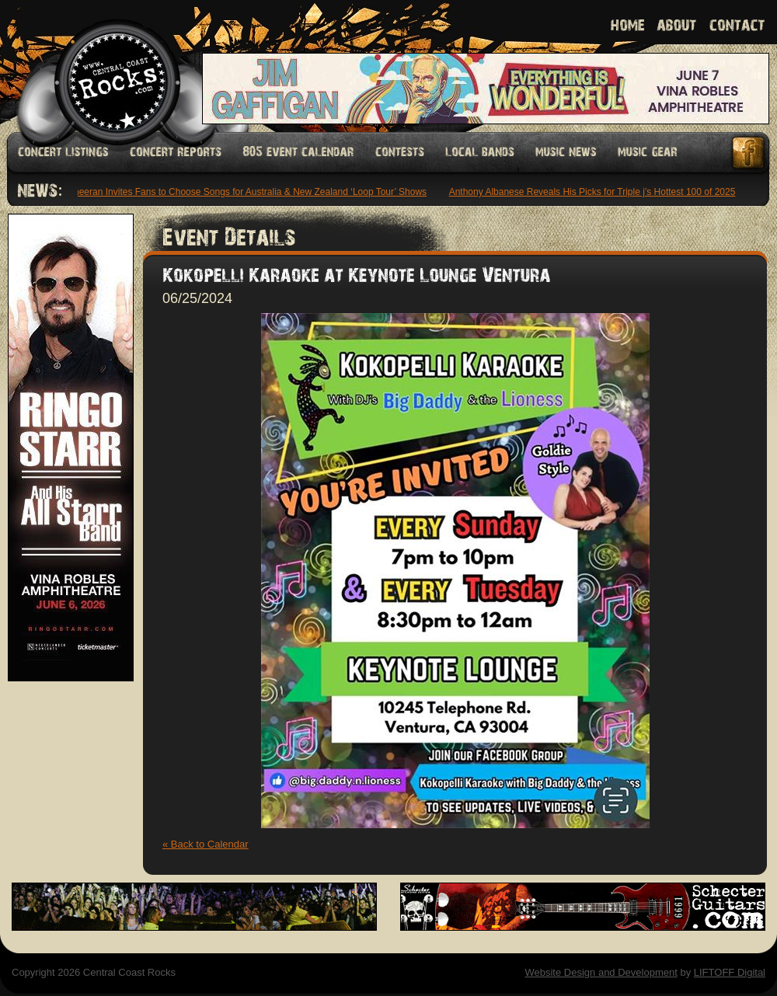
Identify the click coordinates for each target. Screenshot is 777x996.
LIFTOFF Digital (729, 972)
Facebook (749, 152)
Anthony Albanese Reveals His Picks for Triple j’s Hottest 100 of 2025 (594, 191)
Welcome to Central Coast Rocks (99, 65)
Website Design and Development (600, 972)
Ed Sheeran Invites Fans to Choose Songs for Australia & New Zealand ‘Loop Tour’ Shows (241, 191)
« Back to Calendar (205, 844)
